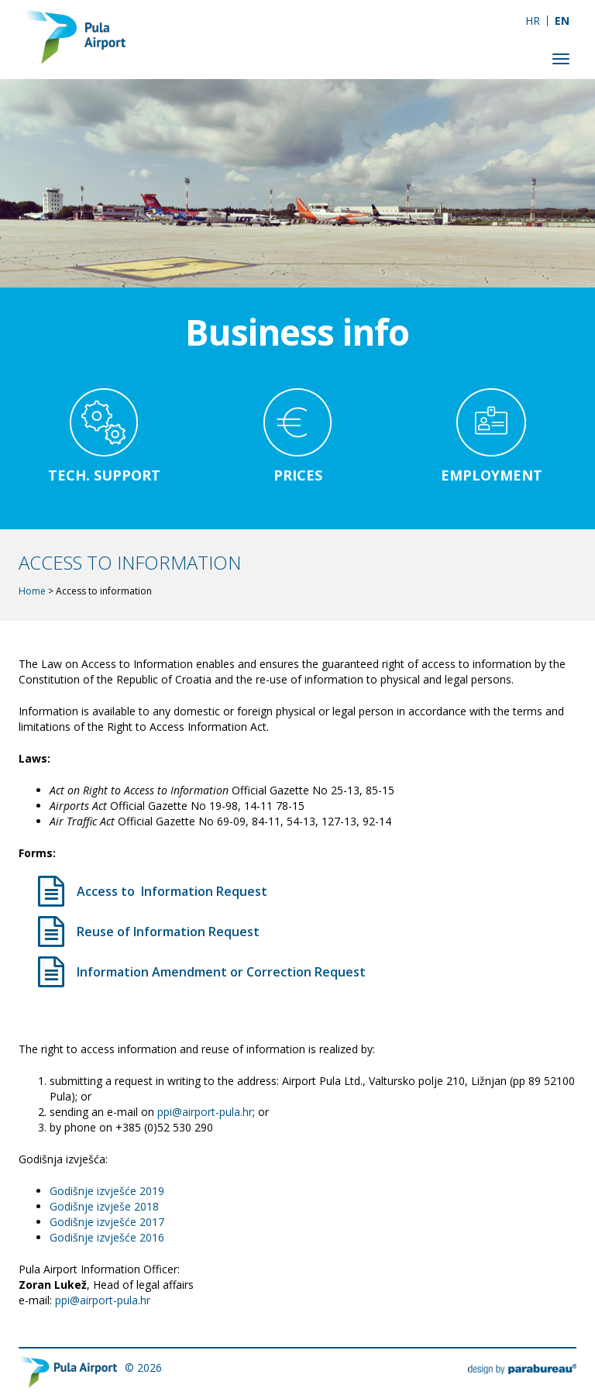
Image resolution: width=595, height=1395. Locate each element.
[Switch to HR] (533, 20)
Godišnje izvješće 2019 (107, 1190)
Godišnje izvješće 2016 (107, 1237)
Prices (297, 475)
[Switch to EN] (562, 20)
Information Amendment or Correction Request (221, 971)
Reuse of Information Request (168, 931)
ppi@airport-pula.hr (205, 1111)
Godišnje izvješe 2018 (104, 1206)
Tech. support (104, 475)
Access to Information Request (172, 891)
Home (32, 591)
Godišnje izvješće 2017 (107, 1221)
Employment (491, 475)
